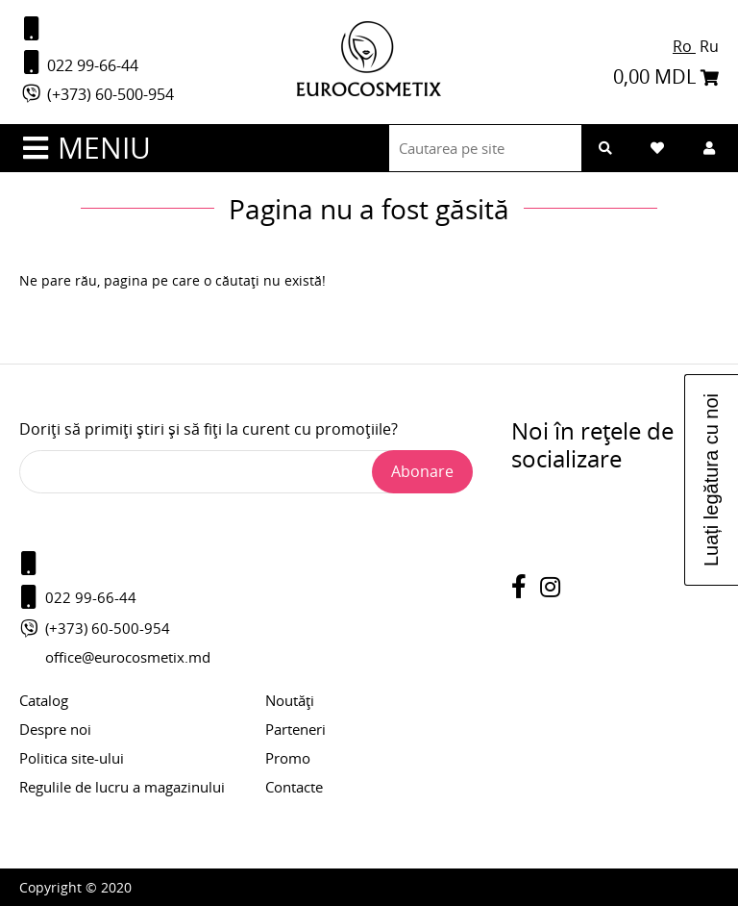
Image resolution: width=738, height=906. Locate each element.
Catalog (43, 700)
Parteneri (295, 729)
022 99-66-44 (78, 63)
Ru (709, 46)
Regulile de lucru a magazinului (122, 786)
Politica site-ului (71, 758)
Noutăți (289, 700)
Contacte (294, 786)
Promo (287, 758)
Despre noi (55, 729)
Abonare (422, 471)
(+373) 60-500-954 (96, 94)
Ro (684, 46)
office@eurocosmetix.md (127, 657)
